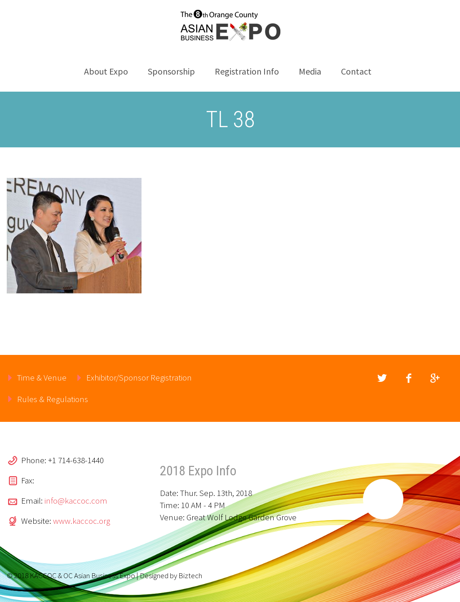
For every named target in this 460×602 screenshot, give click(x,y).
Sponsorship (171, 71)
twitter (382, 378)
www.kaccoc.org (81, 520)
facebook (409, 378)
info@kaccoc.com (75, 500)
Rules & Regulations (52, 399)
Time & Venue (41, 377)
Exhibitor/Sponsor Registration (139, 377)
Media (310, 71)
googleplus (435, 378)
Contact (356, 71)
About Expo (106, 71)
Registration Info (247, 71)
